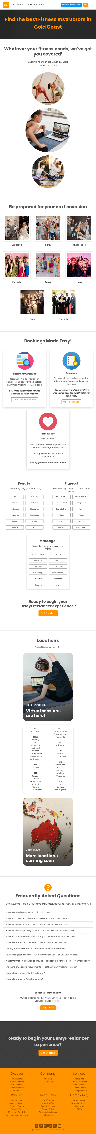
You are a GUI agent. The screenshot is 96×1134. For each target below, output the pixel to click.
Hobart (60, 753)
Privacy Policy (48, 1109)
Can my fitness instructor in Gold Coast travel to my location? (36, 948)
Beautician (34, 515)
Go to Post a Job (71, 401)
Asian (58, 585)
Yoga (81, 509)
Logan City (36, 784)
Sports (57, 560)
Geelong (60, 773)
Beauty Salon (79, 1085)
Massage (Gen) (38, 554)
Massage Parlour (79, 1091)
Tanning (14, 521)
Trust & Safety (48, 1103)
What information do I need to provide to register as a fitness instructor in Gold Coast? (48, 960)
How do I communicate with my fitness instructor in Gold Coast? (37, 942)
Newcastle (36, 750)
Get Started (48, 613)
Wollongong (35, 759)
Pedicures (14, 515)
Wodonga (60, 776)
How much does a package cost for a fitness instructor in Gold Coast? (40, 930)
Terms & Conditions (48, 1112)
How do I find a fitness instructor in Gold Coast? (29, 912)
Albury (35, 742)
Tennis (81, 515)
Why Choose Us (17, 1082)
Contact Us (48, 1082)
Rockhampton (35, 789)
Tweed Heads (35, 756)
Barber (15, 503)
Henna (34, 527)
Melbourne (60, 764)
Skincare (14, 527)
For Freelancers (17, 1088)
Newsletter (79, 1106)
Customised (81, 527)
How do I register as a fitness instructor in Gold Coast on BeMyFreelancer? (42, 954)
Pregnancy (38, 566)
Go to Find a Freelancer (24, 399)
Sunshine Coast (60, 731)
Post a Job (17, 5)
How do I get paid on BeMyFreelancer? (24, 979)
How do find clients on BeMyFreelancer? (25, 973)
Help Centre (48, 1007)
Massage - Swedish (16, 1112)
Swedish (57, 554)
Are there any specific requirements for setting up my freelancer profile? (42, 967)
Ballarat (60, 767)
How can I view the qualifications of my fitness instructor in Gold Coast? (40, 936)
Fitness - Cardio (17, 1106)
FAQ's (79, 1109)
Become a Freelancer (71, 4)
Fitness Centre (79, 1088)
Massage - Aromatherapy (17, 1115)
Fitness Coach (61, 503)
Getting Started (79, 1100)
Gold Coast (35, 781)
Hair (14, 497)
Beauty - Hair (16, 1100)
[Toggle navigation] (91, 5)
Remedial (38, 560)
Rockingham (60, 789)
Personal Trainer (61, 497)
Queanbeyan (36, 753)
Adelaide (60, 745)
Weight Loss (81, 503)
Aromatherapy (58, 573)
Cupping (38, 585)
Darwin (36, 767)
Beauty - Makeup (16, 1103)
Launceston (60, 756)
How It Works (17, 1079)
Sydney (35, 739)
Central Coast (35, 745)
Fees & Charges (48, 1106)
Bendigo (60, 770)
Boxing (61, 521)
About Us (48, 1079)
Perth (60, 784)
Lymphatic (58, 579)
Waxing (35, 521)
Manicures (34, 509)
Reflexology (38, 573)
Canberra (35, 731)
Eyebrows (34, 503)
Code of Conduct (48, 1100)
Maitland (36, 748)
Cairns (36, 778)
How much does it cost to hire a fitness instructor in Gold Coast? (37, 924)
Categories (17, 1091)
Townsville (60, 737)
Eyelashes (14, 509)
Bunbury (60, 787)
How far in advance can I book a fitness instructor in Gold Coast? (37, 918)
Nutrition (61, 527)
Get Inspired (16, 1085)
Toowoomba (60, 734)
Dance (81, 521)
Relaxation (38, 579)
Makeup (34, 497)
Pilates (61, 515)
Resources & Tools (79, 1103)
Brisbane (36, 776)
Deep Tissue (58, 566)
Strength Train (61, 509)
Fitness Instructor (81, 497)
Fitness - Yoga (16, 1109)
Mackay (35, 787)
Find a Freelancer (35, 5)
